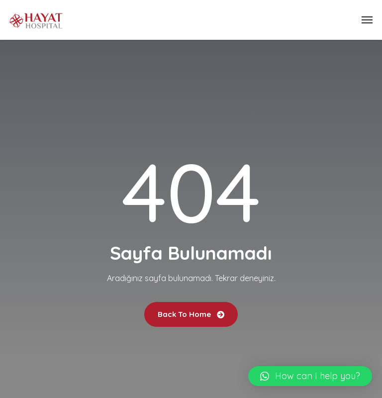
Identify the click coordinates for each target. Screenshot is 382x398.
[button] (310, 376)
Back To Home (191, 314)
